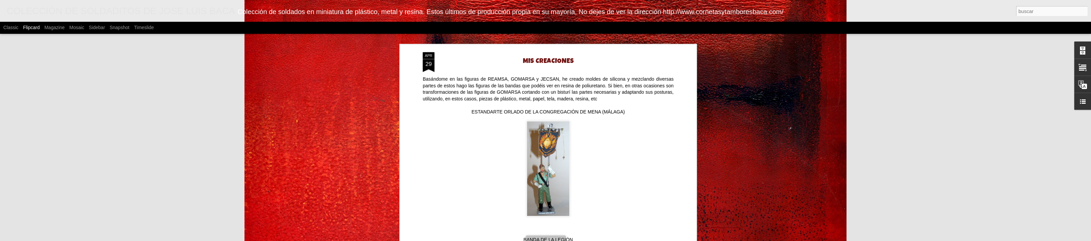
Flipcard (31, 27)
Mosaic (76, 27)
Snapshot (119, 27)
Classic (10, 27)
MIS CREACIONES (548, 61)
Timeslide (144, 27)
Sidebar (97, 27)
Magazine (54, 27)
